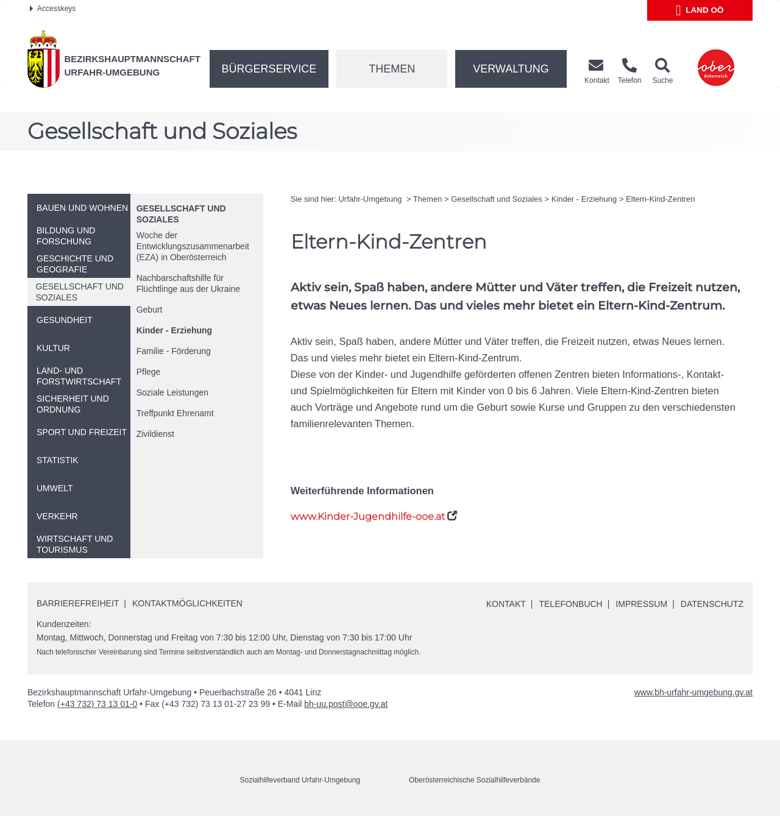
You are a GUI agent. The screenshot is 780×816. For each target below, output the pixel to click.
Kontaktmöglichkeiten (187, 603)
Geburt (149, 309)
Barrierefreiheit (78, 603)
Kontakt (506, 604)
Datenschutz (712, 604)
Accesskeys (53, 8)
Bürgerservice (269, 69)
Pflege (148, 372)
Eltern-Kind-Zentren (660, 199)
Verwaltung (511, 69)
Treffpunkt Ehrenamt (175, 413)
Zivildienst (155, 434)
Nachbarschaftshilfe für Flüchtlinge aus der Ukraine (188, 283)
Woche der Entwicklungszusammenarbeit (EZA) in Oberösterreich (192, 246)
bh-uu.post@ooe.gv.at (346, 704)
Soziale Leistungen (172, 392)
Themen (392, 69)
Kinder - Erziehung (174, 330)
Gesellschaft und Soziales (496, 199)
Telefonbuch (570, 604)
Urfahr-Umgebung (371, 199)
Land (700, 10)
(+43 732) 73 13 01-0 (97, 704)
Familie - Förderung (173, 351)
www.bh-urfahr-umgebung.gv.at (693, 692)
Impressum (641, 604)
